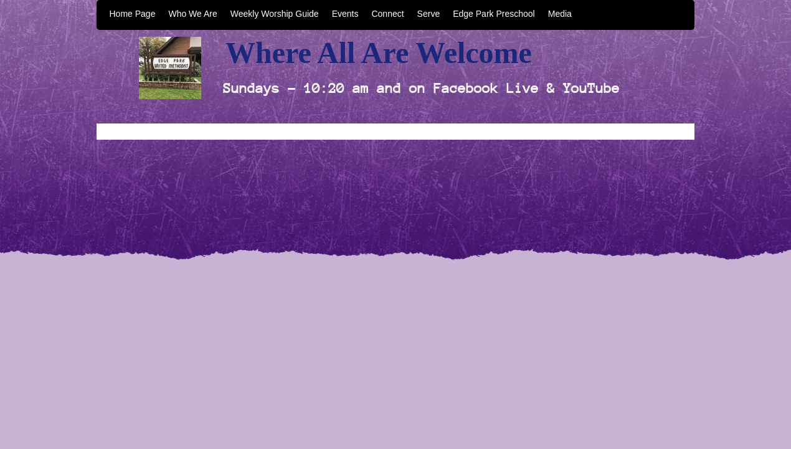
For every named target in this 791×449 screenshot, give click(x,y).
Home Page (133, 14)
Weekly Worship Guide (274, 14)
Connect (387, 14)
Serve (428, 14)
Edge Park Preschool (494, 14)
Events (345, 14)
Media (560, 14)
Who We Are (192, 14)
